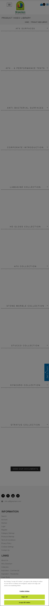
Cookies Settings (25, 591)
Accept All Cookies (24, 602)
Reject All (24, 597)
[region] (24, 592)
